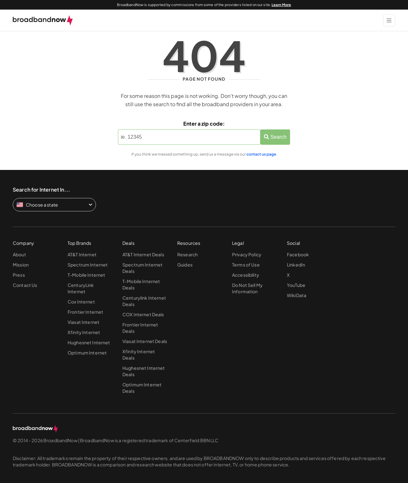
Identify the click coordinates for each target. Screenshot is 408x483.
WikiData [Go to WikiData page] (296, 295)
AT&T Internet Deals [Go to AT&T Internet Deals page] (143, 254)
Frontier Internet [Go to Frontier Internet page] (85, 312)
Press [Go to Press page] (19, 275)
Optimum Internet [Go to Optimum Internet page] (87, 352)
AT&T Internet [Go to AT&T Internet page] (82, 254)
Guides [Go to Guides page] (185, 264)
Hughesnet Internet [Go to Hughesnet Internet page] (89, 342)
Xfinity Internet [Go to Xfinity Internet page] (84, 332)
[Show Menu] (389, 20)
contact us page (261, 154)
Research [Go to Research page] (187, 254)
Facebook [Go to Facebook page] (298, 254)
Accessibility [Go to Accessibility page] (245, 275)
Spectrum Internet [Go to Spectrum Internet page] (88, 264)
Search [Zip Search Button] (275, 137)
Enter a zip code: (204, 123)
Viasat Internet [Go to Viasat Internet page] (83, 322)
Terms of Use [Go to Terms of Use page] (246, 264)
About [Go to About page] (19, 254)
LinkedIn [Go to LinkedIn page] (296, 264)
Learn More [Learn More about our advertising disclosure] (281, 5)
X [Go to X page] (288, 275)
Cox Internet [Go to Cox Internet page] (81, 301)
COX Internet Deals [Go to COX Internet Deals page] (143, 314)
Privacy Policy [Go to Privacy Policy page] (246, 254)
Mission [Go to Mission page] (21, 264)
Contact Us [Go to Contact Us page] (25, 285)
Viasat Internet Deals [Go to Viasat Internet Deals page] (144, 341)
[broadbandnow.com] (43, 20)
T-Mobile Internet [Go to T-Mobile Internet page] (86, 275)
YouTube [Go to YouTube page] (296, 285)
